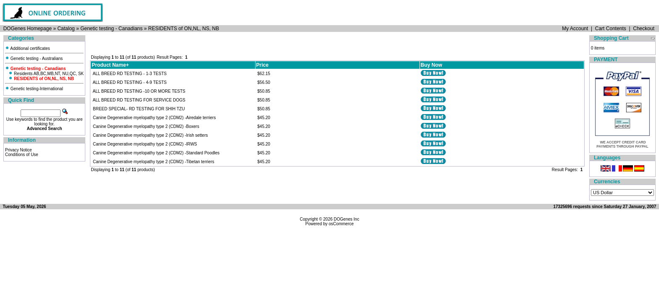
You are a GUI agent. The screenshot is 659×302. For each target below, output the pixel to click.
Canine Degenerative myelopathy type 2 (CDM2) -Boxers (146, 126)
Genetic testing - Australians (34, 58)
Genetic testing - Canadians (111, 28)
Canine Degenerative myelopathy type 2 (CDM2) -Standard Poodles (156, 153)
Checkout (643, 28)
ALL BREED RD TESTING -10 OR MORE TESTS (139, 91)
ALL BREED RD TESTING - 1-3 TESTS (130, 73)
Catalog (65, 28)
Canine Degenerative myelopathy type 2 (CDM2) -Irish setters (150, 135)
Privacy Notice (18, 150)
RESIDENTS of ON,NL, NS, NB (183, 28)
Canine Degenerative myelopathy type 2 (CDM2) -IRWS (145, 144)
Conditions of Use (21, 154)
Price (262, 65)
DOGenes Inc (346, 219)
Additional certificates (27, 48)
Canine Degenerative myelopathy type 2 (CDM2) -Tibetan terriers (153, 161)
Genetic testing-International (34, 88)
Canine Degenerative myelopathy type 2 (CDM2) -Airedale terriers (154, 117)
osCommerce (341, 223)
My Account (575, 28)
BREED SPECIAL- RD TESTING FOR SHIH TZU (139, 109)
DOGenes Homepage (27, 28)
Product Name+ (110, 65)
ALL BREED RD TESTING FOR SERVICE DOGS (139, 100)
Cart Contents (610, 28)
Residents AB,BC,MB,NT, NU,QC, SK (46, 73)
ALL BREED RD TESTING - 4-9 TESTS (130, 82)
